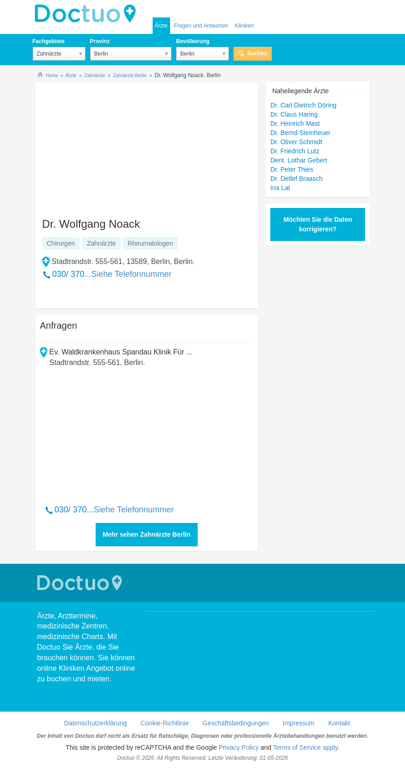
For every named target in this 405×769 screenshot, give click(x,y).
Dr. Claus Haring (294, 114)
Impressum (298, 723)
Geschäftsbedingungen (236, 723)
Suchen (257, 53)
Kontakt (339, 723)
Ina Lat (280, 187)
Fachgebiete (49, 41)
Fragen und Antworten (201, 25)
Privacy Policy (239, 747)
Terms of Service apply (305, 747)
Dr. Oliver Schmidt (296, 142)
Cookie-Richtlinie (165, 723)
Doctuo (88, 14)
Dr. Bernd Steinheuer (300, 132)
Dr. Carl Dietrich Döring (303, 105)
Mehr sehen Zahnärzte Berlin (146, 534)
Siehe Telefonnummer (131, 274)
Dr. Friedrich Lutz (294, 151)
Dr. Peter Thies (291, 169)
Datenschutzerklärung (95, 723)
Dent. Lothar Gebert (298, 160)
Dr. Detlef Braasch (296, 178)
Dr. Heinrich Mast (294, 123)
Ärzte (161, 25)
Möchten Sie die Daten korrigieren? (318, 224)
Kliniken (244, 25)
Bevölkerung (193, 41)
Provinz (100, 41)
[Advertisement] (110, 145)
